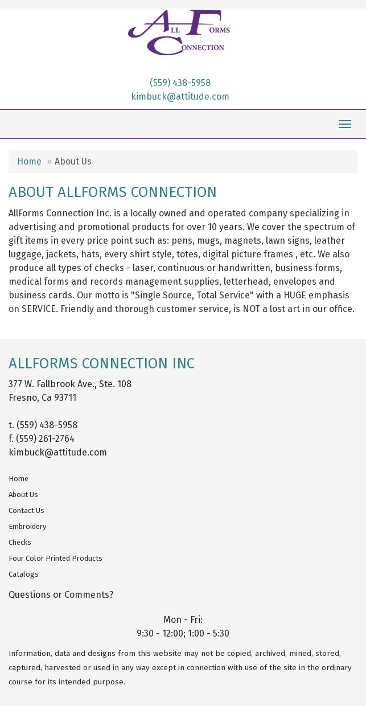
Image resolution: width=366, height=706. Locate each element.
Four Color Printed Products (55, 558)
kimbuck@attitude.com (180, 96)
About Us (23, 494)
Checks (20, 542)
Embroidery (27, 526)
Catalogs (24, 574)
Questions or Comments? (61, 594)
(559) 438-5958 (180, 82)
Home (29, 161)
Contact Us (26, 510)
